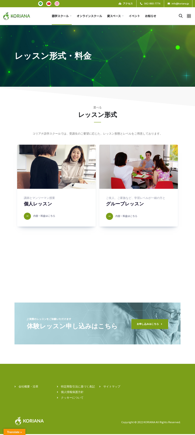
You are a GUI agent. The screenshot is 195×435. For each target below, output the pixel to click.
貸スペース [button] (114, 16)
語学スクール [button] (60, 16)
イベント (134, 16)
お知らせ (150, 16)
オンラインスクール (89, 16)
